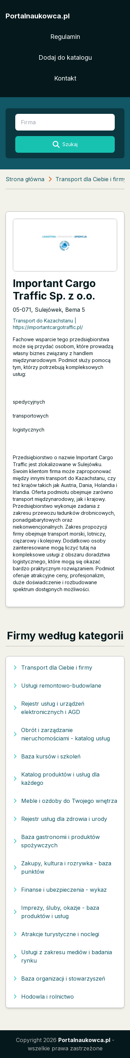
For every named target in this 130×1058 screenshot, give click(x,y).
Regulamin (65, 36)
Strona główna (25, 179)
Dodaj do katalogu (65, 57)
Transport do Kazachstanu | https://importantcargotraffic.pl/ (48, 324)
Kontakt (65, 78)
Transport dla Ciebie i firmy (91, 179)
